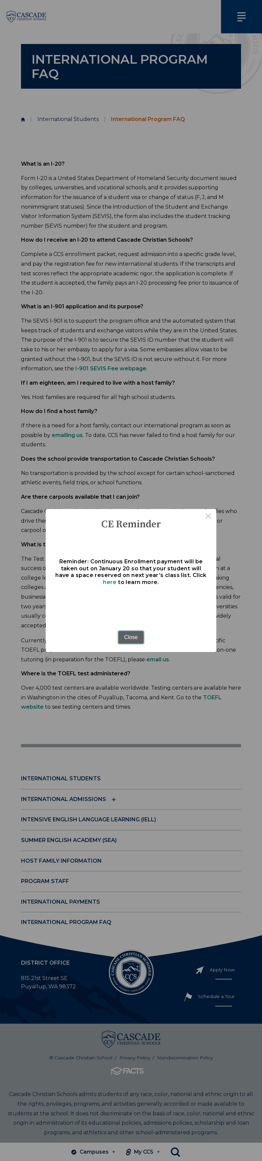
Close (131, 637)
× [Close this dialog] (208, 517)
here (110, 582)
